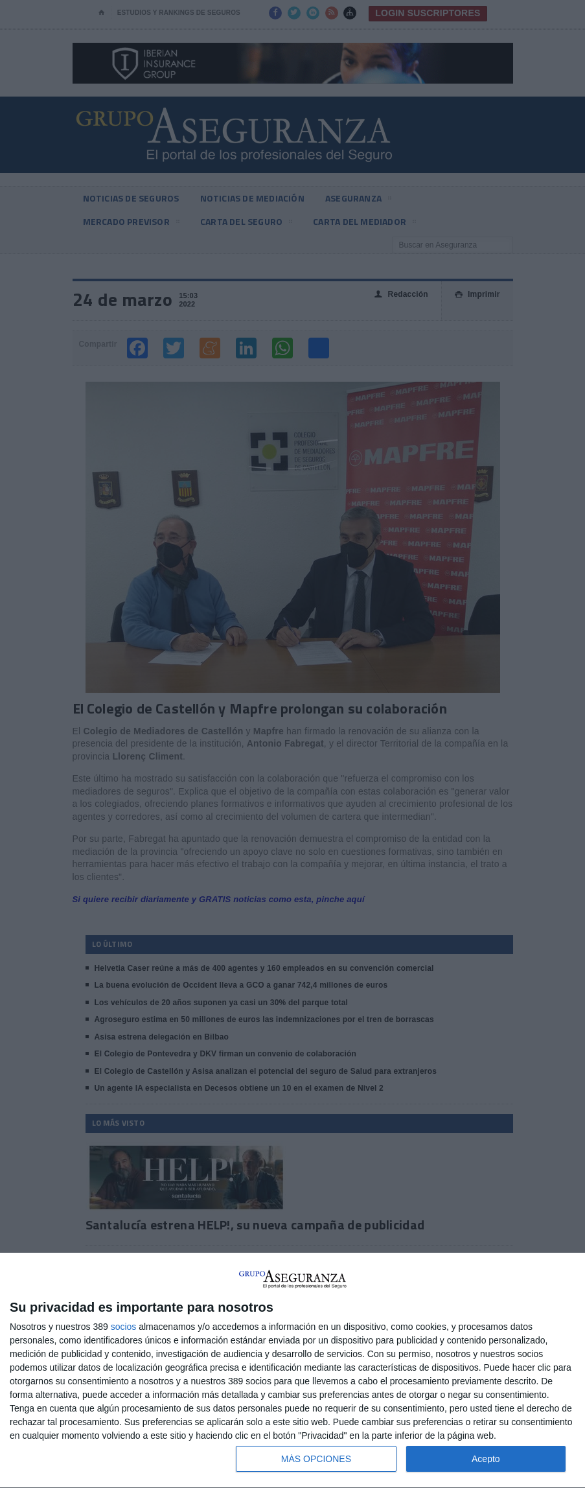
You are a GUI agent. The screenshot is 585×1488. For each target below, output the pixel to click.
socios (124, 1326)
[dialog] (292, 1370)
